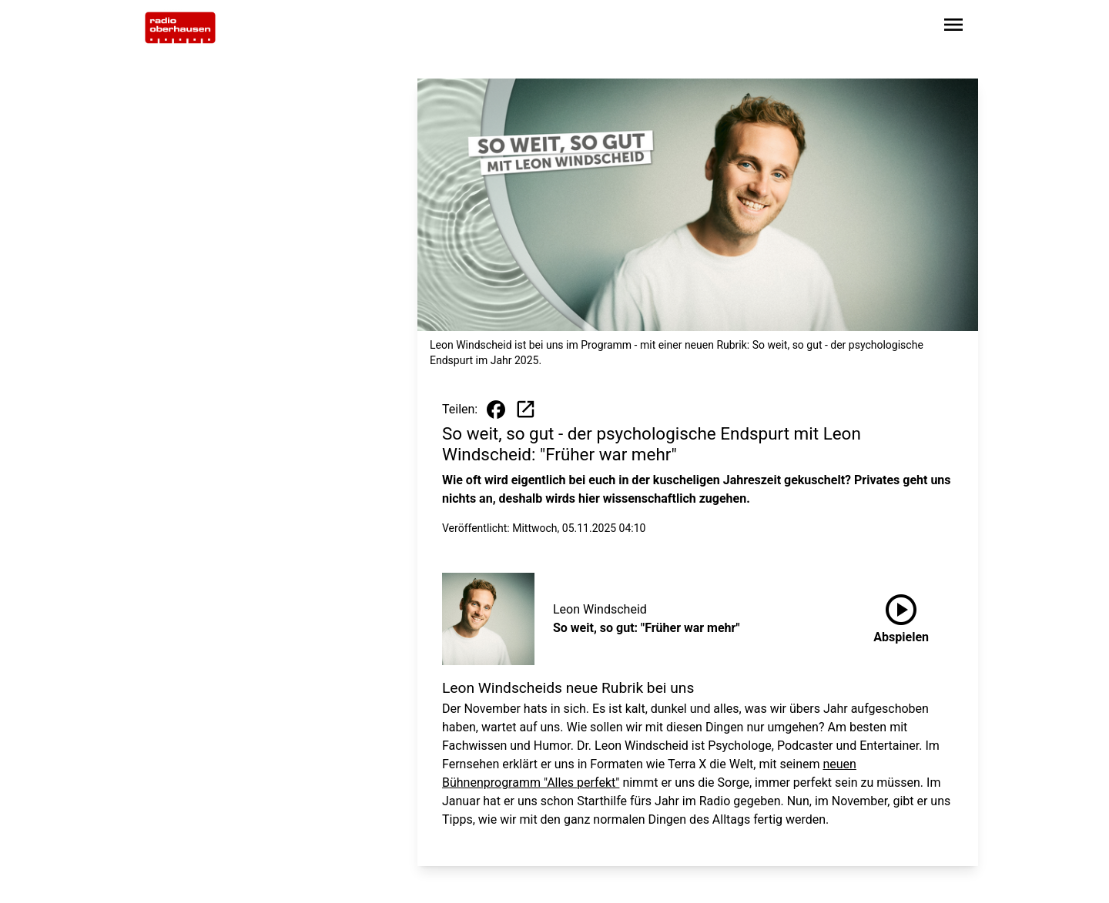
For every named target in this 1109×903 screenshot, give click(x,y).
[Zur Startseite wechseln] (180, 27)
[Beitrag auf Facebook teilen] (496, 409)
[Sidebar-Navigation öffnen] (953, 27)
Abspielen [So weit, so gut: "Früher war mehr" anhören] (901, 615)
